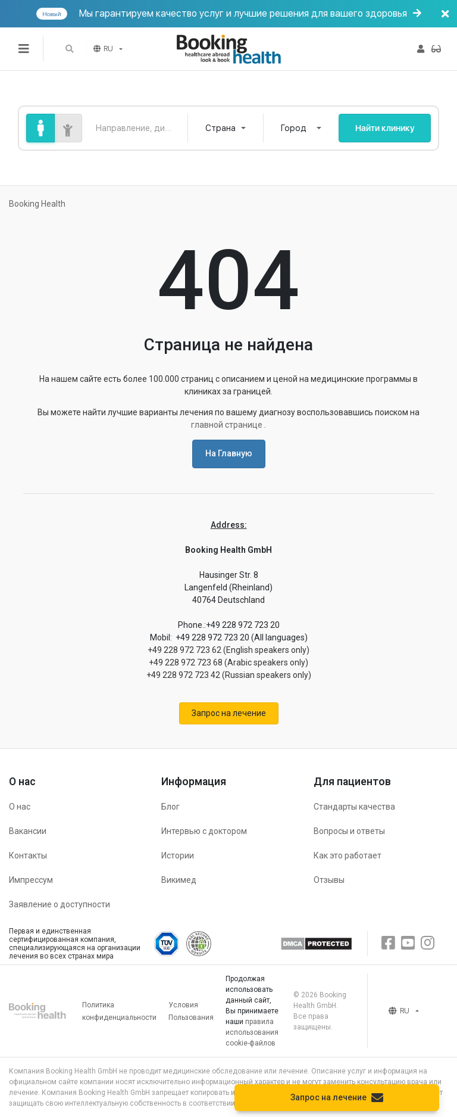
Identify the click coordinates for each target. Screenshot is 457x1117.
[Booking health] (228, 49)
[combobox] (225, 128)
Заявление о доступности (59, 904)
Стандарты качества (354, 806)
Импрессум (31, 880)
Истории (177, 855)
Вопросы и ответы (349, 831)
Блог (170, 806)
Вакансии (27, 831)
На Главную (228, 453)
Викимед (178, 880)
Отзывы (329, 880)
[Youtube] (408, 943)
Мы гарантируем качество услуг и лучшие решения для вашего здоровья (245, 14)
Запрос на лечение (229, 713)
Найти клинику (385, 128)
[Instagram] (427, 943)
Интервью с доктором (204, 831)
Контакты (28, 855)
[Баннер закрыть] (445, 14)
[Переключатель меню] (24, 48)
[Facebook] (388, 943)
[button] (69, 49)
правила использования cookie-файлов (252, 1032)
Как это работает (347, 855)
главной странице (227, 425)
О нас (19, 806)
